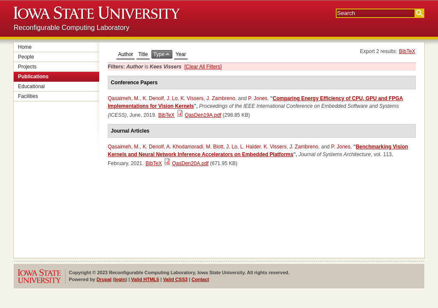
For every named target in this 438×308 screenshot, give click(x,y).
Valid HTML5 (145, 279)
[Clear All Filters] (203, 67)
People (26, 57)
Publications (33, 77)
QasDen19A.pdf (203, 115)
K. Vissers (192, 98)
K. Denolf (152, 98)
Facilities (28, 96)
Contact (200, 279)
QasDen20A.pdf (190, 163)
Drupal (104, 279)
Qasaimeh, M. (124, 98)
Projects (27, 67)
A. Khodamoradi (184, 147)
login (119, 279)
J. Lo (172, 98)
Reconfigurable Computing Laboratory (71, 27)
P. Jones (257, 98)
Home (25, 47)
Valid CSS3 (175, 279)
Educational (31, 86)
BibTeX (407, 51)
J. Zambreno (221, 98)
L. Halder (250, 147)
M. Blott (214, 147)
